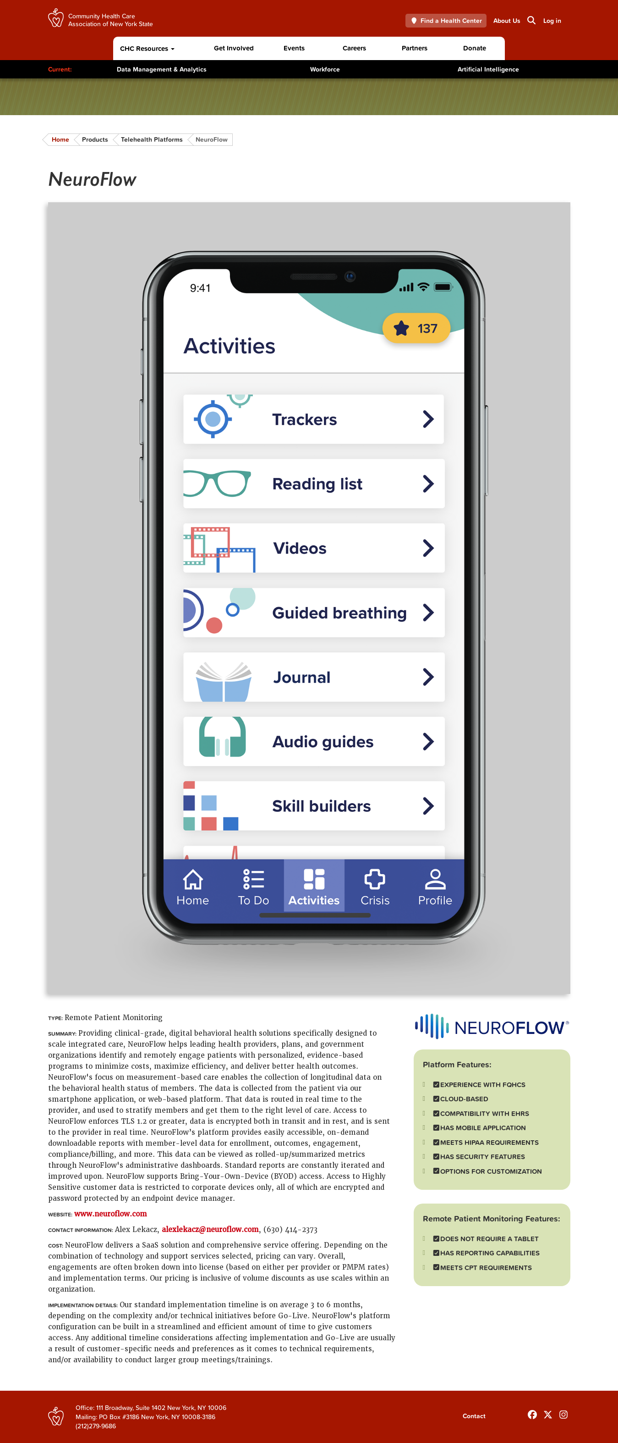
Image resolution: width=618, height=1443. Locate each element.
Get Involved (234, 48)
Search (530, 20)
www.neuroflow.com (110, 1214)
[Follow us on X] (547, 1412)
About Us (506, 20)
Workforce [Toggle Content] (325, 69)
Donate (474, 48)
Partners (414, 48)
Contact (474, 1416)
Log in (552, 20)
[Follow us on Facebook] (532, 1412)
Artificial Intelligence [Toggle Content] (488, 69)
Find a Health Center (446, 20)
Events (294, 48)
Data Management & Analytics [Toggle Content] (162, 69)
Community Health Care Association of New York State (110, 19)
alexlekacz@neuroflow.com (210, 1229)
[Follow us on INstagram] (563, 1412)
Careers (354, 48)
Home (60, 139)
